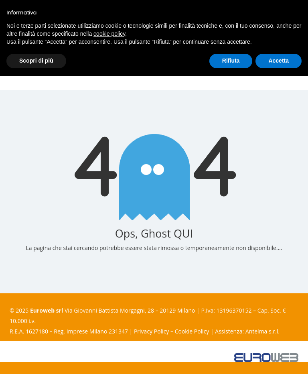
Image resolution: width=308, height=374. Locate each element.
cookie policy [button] (109, 33)
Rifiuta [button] (231, 60)
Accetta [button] (278, 60)
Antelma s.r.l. (262, 331)
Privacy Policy (151, 331)
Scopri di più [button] (36, 60)
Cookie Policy (192, 331)
